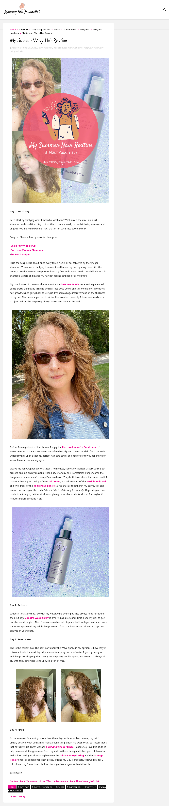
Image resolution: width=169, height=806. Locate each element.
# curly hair (23, 786)
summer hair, (81, 47)
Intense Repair (70, 284)
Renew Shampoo (20, 254)
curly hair (23, 29)
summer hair (70, 29)
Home (13, 29)
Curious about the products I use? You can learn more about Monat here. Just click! (55, 781)
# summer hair (74, 786)
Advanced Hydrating (72, 755)
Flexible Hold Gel (96, 481)
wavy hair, (93, 47)
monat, (71, 47)
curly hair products (41, 29)
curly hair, (43, 47)
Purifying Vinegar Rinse (60, 746)
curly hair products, (57, 47)
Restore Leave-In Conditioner (80, 447)
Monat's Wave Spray (36, 617)
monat (57, 29)
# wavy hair (90, 786)
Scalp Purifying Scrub (23, 245)
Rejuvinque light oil (45, 485)
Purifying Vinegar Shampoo (27, 250)
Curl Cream (53, 481)
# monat (60, 786)
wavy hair (84, 29)
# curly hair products (42, 786)
